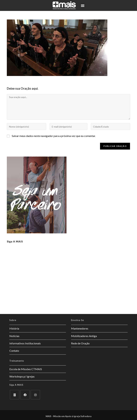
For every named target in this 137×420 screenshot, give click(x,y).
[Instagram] (35, 394)
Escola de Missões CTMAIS (25, 369)
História (14, 328)
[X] (14, 394)
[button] (82, 5)
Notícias (14, 336)
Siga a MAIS (15, 241)
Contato (14, 350)
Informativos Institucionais (25, 343)
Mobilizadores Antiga (84, 336)
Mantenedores (79, 328)
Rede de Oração (80, 343)
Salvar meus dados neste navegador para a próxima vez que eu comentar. (54, 135)
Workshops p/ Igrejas (22, 376)
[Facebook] (25, 394)
